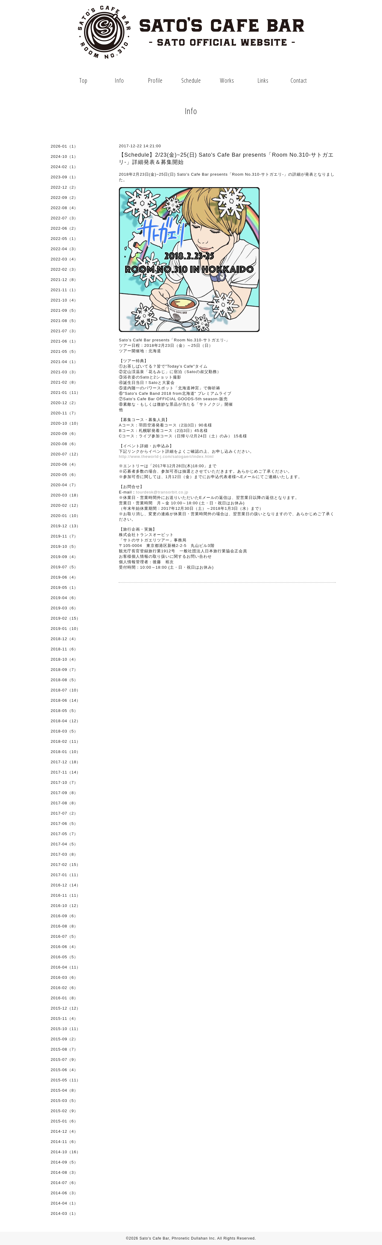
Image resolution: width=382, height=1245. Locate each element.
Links (263, 80)
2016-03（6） (64, 977)
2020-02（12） (66, 505)
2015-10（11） (66, 1028)
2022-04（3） (64, 249)
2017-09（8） (64, 792)
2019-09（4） (64, 556)
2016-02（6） (64, 987)
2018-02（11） (66, 741)
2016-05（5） (64, 957)
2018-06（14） (66, 700)
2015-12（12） (66, 1008)
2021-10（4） (64, 300)
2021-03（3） (64, 372)
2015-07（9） (64, 1059)
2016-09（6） (64, 916)
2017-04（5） (64, 844)
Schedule (191, 80)
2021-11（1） (64, 290)
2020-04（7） (64, 485)
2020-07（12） (66, 454)
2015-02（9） (64, 1111)
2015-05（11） (66, 1080)
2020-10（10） (66, 423)
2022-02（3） (64, 269)
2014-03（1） (64, 1213)
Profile (155, 80)
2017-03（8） (64, 854)
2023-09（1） (64, 177)
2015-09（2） (64, 1039)
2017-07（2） (64, 813)
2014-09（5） (64, 1162)
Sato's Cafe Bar (154, 1238)
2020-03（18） (66, 495)
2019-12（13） (66, 526)
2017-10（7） (64, 782)
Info (119, 80)
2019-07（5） (64, 567)
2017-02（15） (66, 864)
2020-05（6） (64, 474)
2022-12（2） (64, 187)
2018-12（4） (64, 639)
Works (227, 80)
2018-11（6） (64, 649)
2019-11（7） (64, 536)
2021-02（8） (64, 382)
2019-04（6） (64, 597)
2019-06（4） (64, 577)
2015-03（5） (64, 1100)
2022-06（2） (64, 228)
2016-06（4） (64, 946)
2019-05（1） (64, 587)
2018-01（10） (66, 751)
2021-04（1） (64, 361)
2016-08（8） (64, 926)
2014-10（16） (66, 1152)
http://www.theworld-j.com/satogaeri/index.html (166, 456)
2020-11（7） (64, 413)
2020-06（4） (64, 464)
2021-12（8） (64, 279)
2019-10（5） (64, 546)
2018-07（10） (66, 690)
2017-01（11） (66, 875)
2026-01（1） (64, 146)
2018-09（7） (64, 669)
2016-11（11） (66, 895)
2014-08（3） (64, 1172)
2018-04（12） (66, 721)
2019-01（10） (66, 628)
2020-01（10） (66, 515)
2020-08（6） (64, 444)
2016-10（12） (66, 905)
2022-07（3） (64, 218)
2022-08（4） (64, 208)
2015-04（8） (64, 1090)
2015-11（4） (64, 1018)
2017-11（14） (66, 772)
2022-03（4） (64, 259)
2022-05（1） (64, 238)
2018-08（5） (64, 680)
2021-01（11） (66, 392)
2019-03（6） (64, 608)
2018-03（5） (64, 731)
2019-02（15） (66, 618)
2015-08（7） (64, 1049)
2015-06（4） (64, 1070)
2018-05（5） (64, 710)
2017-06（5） (64, 823)
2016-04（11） (66, 967)
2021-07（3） (64, 331)
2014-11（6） (64, 1141)
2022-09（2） (64, 197)
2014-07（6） (64, 1182)
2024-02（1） (64, 166)
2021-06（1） (64, 341)
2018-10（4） (64, 659)
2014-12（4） (64, 1131)
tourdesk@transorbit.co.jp (162, 492)
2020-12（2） (64, 403)
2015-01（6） (64, 1121)
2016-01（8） (64, 998)
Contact (299, 80)
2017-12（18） (66, 762)
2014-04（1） (64, 1203)
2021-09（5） (64, 310)
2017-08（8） (64, 803)
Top (83, 80)
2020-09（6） (64, 433)
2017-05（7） (64, 834)
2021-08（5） (64, 320)
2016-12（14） (66, 885)
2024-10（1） (64, 156)
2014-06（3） (64, 1193)
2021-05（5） (64, 351)
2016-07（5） (64, 936)
